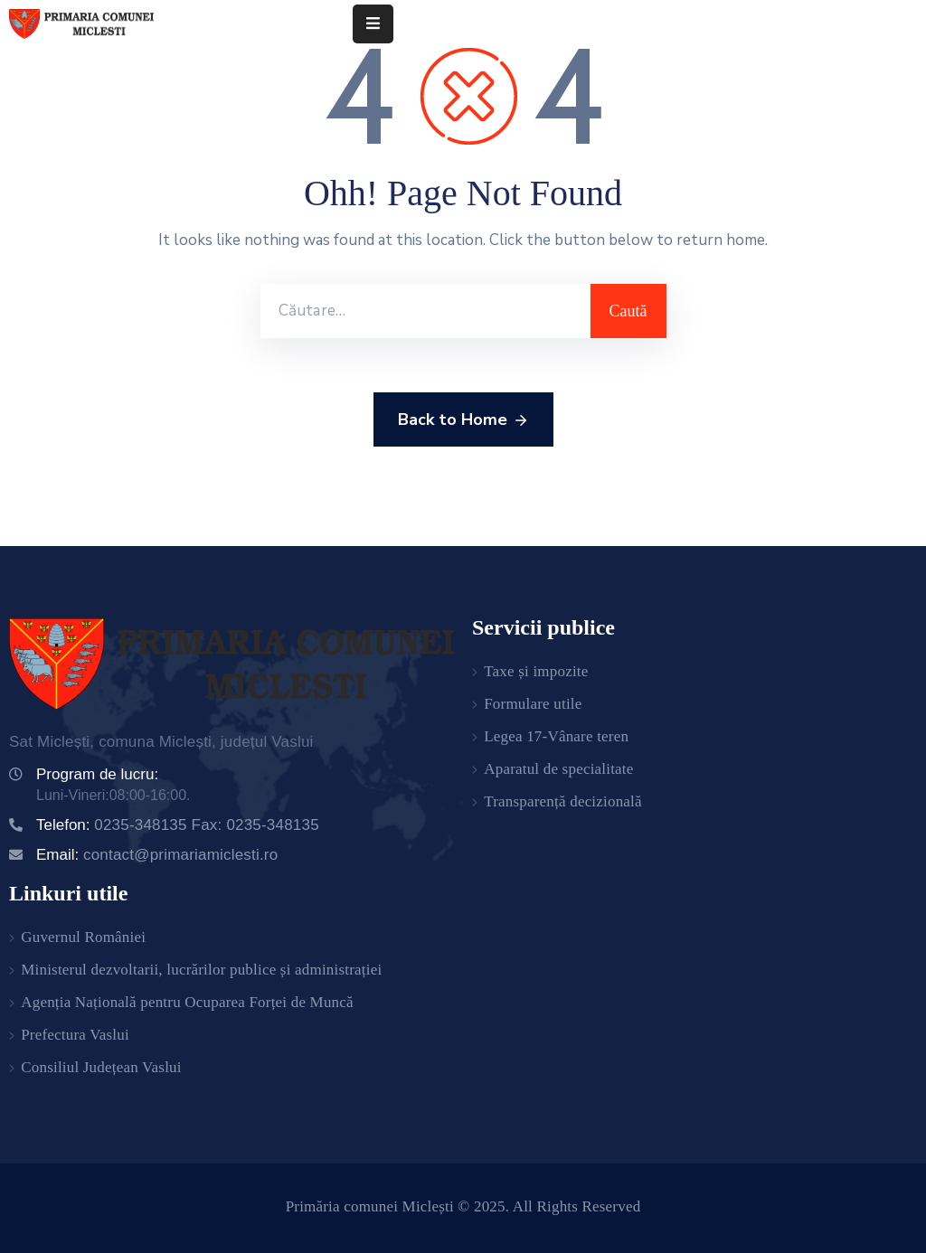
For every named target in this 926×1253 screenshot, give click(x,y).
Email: (157, 854)
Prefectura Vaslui (75, 1034)
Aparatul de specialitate (558, 768)
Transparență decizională (563, 801)
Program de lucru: (97, 774)
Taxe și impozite (536, 671)
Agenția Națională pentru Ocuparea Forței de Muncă (187, 1002)
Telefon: (177, 825)
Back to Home (463, 420)
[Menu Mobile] (373, 24)
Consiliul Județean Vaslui (101, 1067)
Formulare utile (532, 703)
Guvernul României (83, 937)
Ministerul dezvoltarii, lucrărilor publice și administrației (201, 969)
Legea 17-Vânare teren (556, 736)
